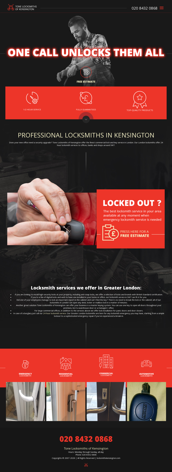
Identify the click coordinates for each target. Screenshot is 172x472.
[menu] (162, 7)
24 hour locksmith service (54, 313)
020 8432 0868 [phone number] (144, 9)
